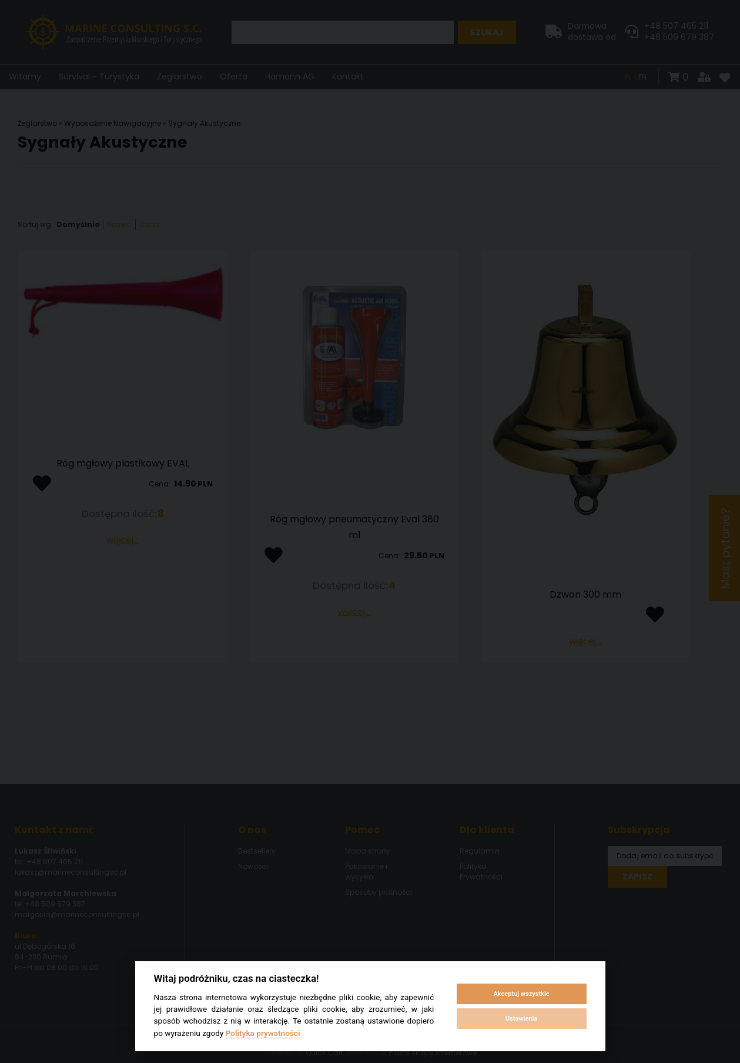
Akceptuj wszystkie (521, 994)
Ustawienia (521, 1018)
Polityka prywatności (263, 1033)
